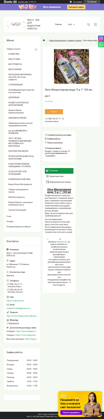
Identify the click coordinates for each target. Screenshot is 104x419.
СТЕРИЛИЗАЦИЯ (15, 85)
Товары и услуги (13, 49)
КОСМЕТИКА (14, 54)
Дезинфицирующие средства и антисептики (21, 91)
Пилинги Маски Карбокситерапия (16, 111)
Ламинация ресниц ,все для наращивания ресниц (20, 124)
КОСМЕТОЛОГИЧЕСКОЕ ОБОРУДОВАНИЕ (18, 104)
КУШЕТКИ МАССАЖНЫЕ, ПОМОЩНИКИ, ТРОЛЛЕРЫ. (19, 165)
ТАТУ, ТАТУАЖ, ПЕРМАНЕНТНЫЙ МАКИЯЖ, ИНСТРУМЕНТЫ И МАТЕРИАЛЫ (20, 142)
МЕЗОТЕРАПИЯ (14, 69)
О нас (8, 216)
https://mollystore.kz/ (15, 301)
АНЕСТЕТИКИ (14, 59)
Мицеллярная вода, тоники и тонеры (65, 40)
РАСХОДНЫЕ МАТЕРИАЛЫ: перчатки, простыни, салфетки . (20, 77)
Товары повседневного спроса (18, 190)
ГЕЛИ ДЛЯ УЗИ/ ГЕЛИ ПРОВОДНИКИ (17, 172)
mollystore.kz (61, 242)
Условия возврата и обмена (18, 227)
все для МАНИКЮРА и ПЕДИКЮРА (17, 132)
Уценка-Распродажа (17, 210)
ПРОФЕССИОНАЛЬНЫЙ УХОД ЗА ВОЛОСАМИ (21, 157)
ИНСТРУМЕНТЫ (15, 64)
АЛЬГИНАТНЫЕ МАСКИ (18, 151)
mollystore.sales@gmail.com (18, 308)
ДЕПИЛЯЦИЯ (13, 97)
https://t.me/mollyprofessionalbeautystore (22, 316)
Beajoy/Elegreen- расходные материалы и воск (20, 203)
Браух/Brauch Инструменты (20, 184)
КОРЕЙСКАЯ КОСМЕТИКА (19, 179)
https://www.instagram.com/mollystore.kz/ (27, 331)
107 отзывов (77, 2)
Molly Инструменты (16, 197)
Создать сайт (23, 2)
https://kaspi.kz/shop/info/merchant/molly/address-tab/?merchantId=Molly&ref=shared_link (31, 339)
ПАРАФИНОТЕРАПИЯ (17, 118)
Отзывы (9, 221)
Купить (54, 112)
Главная (58, 24)
